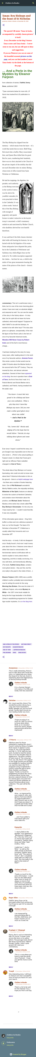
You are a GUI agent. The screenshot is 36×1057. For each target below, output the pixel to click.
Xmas (14, 652)
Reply (11, 696)
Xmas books (22, 652)
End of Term (7, 649)
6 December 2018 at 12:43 (25, 668)
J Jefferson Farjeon (19, 649)
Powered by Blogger (18, 1054)
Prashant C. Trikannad (17, 930)
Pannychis (18, 827)
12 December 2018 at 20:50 (22, 971)
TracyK (11, 971)
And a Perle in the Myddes (11, 644)
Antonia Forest (26, 644)
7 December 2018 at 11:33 (17, 932)
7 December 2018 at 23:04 (22, 951)
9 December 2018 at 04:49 (22, 829)
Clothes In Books (12, 3)
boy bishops (7, 647)
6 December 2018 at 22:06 (25, 897)
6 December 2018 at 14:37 (23, 700)
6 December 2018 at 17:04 (24, 740)
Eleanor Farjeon (18, 647)
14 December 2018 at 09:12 (22, 984)
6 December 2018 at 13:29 (22, 684)
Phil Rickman (7, 652)
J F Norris (12, 740)
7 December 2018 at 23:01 (22, 717)
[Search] (33, 3)
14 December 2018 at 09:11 (22, 871)
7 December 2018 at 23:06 (22, 814)
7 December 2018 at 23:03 (22, 790)
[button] (3, 25)
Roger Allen (13, 898)
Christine (12, 700)
